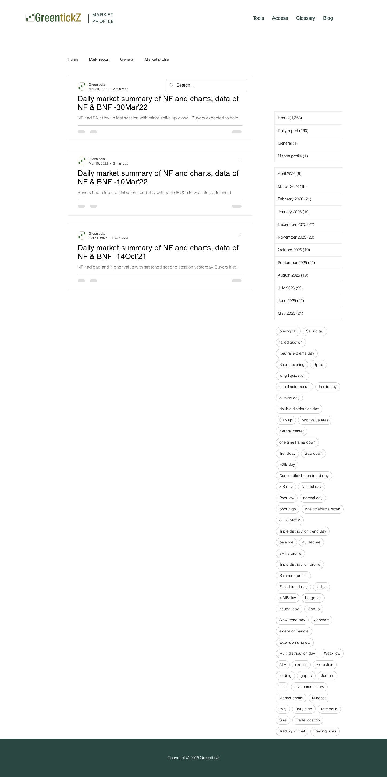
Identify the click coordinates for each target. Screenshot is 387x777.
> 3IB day (287, 597)
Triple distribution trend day (302, 531)
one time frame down (297, 442)
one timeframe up (294, 386)
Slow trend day (292, 619)
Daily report (99, 59)
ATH (282, 664)
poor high (287, 509)
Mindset (319, 698)
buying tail (288, 331)
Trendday (287, 453)
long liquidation (292, 375)
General (127, 59)
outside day (289, 397)
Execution (324, 664)
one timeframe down (322, 509)
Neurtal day (311, 486)
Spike (318, 364)
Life (282, 686)
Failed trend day (293, 586)
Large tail (313, 597)
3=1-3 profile (290, 553)
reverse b (329, 708)
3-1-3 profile (289, 520)
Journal (327, 675)
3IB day (286, 486)
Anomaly (321, 619)
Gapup (314, 609)
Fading (285, 675)
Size (283, 720)
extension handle (294, 631)
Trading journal (292, 731)
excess (301, 664)
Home (73, 59)
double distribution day (299, 408)
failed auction (290, 342)
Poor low (286, 497)
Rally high (303, 708)
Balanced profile (293, 575)
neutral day (289, 609)
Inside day (328, 386)
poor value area (315, 420)
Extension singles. (294, 642)
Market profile (157, 59)
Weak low (332, 653)
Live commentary (309, 686)
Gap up (286, 420)
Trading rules (325, 731)
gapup (306, 675)
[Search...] (206, 85)
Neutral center (291, 431)
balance (286, 542)
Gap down (313, 453)
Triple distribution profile (299, 564)
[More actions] (241, 161)
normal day (312, 497)
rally (282, 708)
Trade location (308, 720)
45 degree (311, 542)
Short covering (292, 364)
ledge (322, 586)
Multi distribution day (297, 653)
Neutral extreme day (296, 353)
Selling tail (315, 331)
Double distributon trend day (304, 475)
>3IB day (287, 464)
